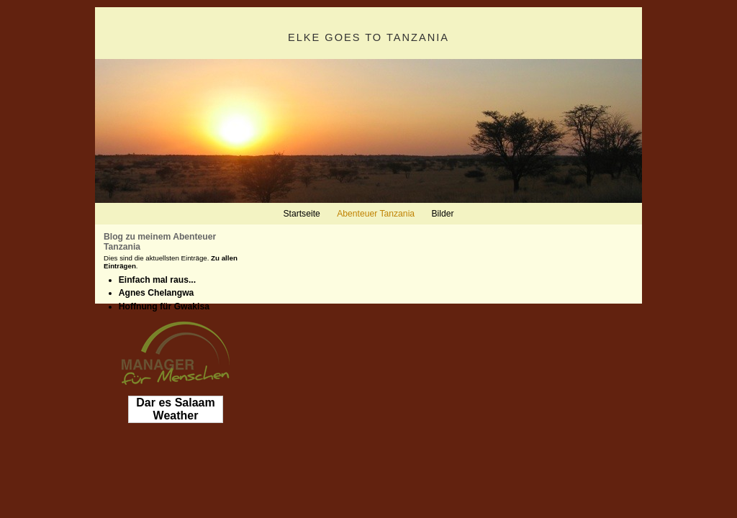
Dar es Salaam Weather (175, 409)
